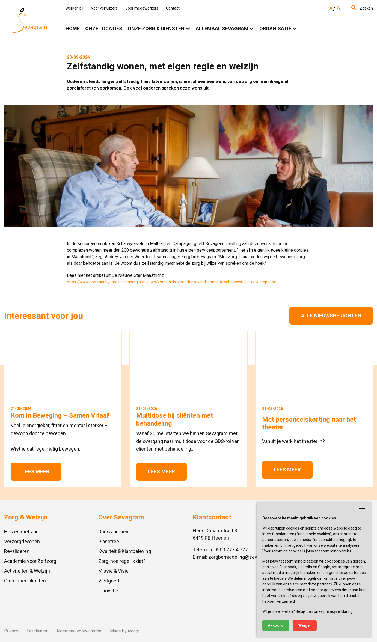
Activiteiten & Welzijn (27, 571)
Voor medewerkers (141, 8)
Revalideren (16, 551)
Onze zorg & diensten (156, 28)
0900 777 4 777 (231, 549)
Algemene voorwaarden (78, 631)
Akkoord (276, 625)
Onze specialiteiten (25, 581)
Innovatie (108, 590)
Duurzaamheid (114, 531)
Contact (173, 8)
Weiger (304, 625)
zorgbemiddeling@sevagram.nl (242, 557)
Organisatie (275, 28)
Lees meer (35, 471)
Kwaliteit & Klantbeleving (124, 551)
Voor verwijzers (104, 8)
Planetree (108, 541)
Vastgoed (108, 581)
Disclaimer (37, 631)
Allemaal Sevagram (222, 28)
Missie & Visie (113, 571)
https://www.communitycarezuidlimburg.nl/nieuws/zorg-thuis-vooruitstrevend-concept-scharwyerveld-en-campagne (171, 282)
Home (73, 28)
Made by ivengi (124, 631)
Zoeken (362, 8)
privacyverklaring (338, 611)
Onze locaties (103, 28)
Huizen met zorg (22, 531)
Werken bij (74, 8)
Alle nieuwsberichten (331, 316)
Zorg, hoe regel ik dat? (122, 561)
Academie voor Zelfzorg (30, 561)
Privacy (11, 631)
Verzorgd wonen (22, 541)
